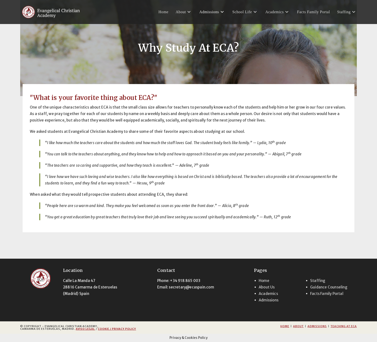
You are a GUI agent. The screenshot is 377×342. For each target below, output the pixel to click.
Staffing (318, 280)
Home (264, 280)
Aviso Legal (85, 328)
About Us (267, 287)
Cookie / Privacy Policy (117, 328)
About (298, 326)
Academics (268, 293)
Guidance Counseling (328, 287)
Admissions (268, 300)
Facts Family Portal (326, 293)
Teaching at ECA (344, 326)
